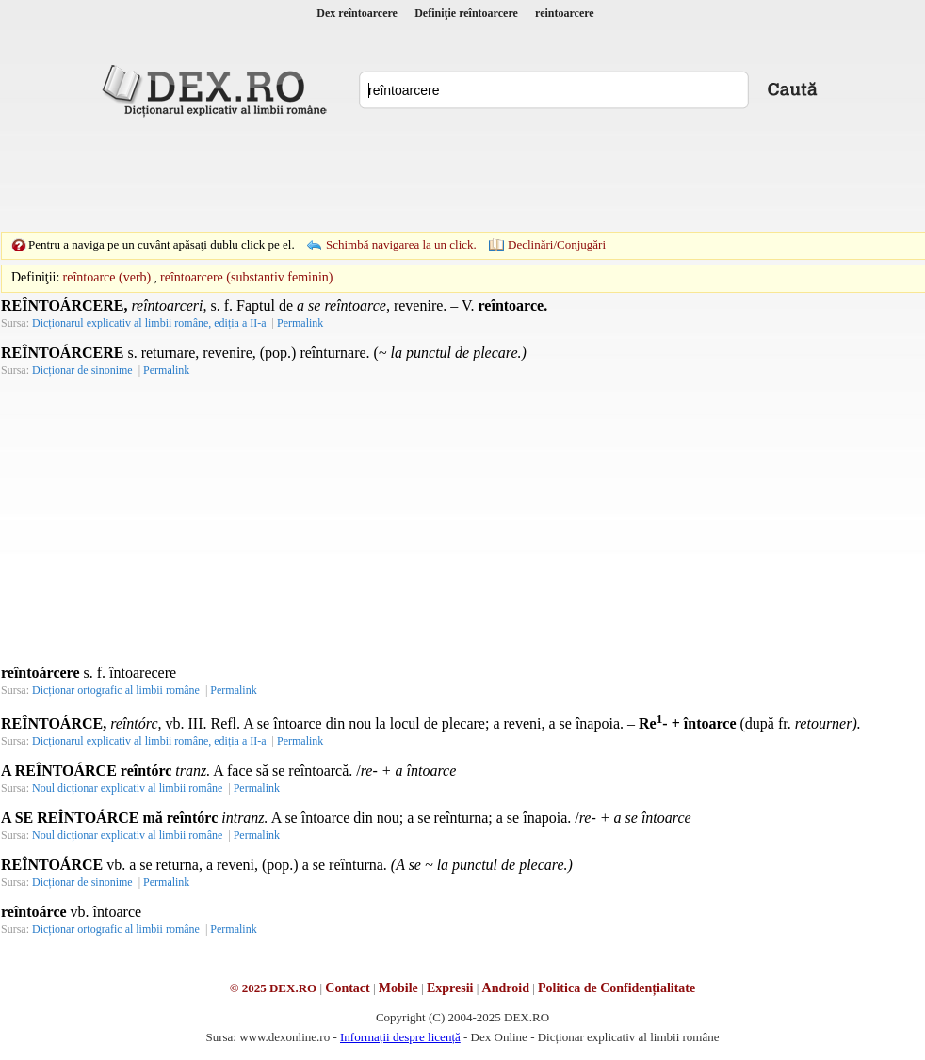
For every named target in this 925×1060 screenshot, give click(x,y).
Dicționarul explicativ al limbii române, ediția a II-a (149, 322)
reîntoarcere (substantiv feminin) (246, 277)
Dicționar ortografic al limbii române (116, 690)
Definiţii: (35, 277)
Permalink (300, 322)
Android (505, 988)
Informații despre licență (400, 1037)
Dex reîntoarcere (357, 13)
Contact (347, 988)
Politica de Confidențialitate (616, 988)
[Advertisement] (462, 174)
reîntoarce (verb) (107, 277)
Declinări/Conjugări (557, 244)
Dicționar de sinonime (82, 370)
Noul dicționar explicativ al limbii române (127, 788)
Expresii (450, 988)
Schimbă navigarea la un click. (401, 244)
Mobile (398, 988)
